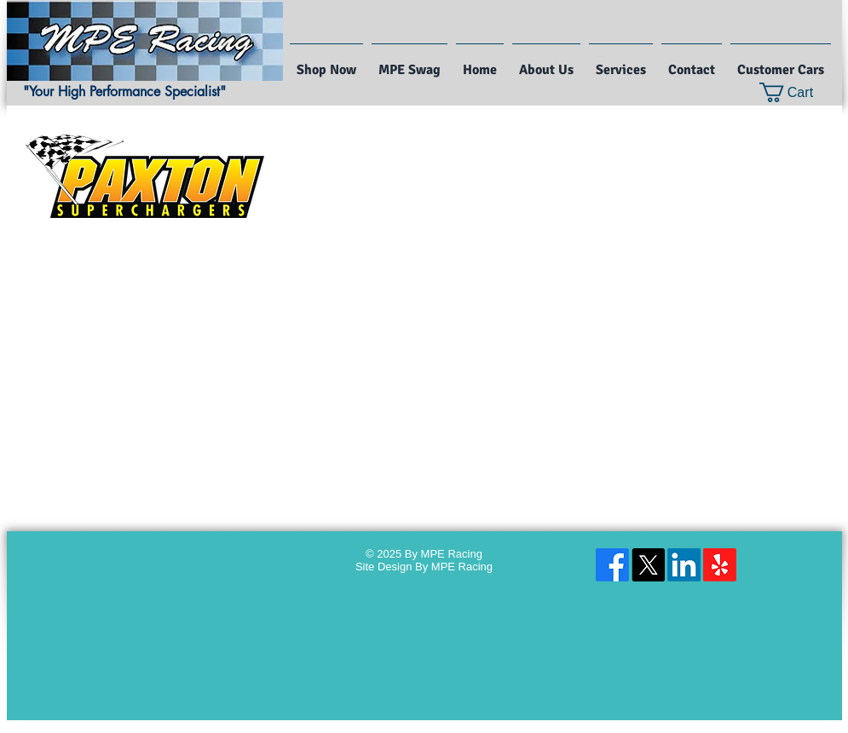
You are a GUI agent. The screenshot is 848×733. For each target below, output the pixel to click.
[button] (797, 92)
